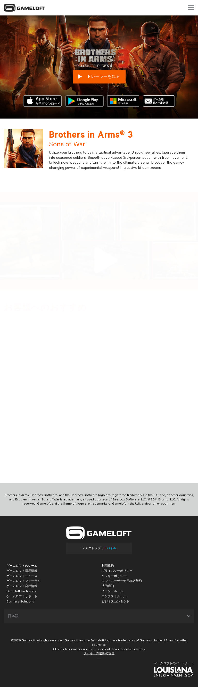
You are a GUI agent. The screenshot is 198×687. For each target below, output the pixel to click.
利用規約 (108, 565)
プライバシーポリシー (117, 571)
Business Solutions (20, 601)
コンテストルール (114, 596)
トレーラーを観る (99, 76)
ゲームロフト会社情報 (21, 586)
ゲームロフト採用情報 (21, 571)
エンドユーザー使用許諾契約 (122, 581)
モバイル (110, 548)
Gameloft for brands (21, 591)
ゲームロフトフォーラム (23, 581)
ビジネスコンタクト (115, 601)
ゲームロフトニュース (21, 576)
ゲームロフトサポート (21, 596)
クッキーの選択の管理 (99, 653)
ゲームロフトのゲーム (21, 565)
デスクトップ (91, 548)
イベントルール (112, 591)
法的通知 (108, 586)
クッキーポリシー (114, 576)
